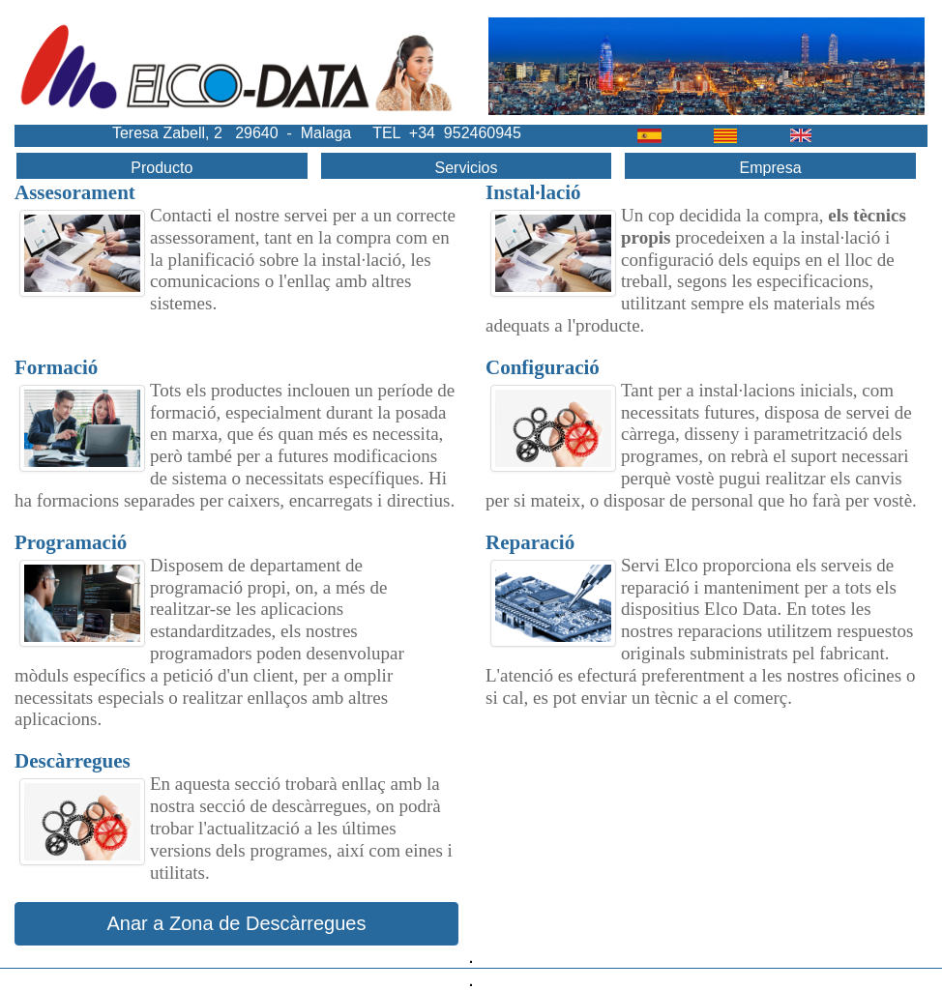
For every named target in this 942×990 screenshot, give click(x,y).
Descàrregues (73, 760)
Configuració (543, 367)
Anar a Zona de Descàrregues (237, 923)
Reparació (530, 542)
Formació (56, 367)
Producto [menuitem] (161, 168)
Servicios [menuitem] (465, 168)
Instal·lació (533, 192)
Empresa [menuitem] (771, 168)
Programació (71, 542)
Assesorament (75, 192)
